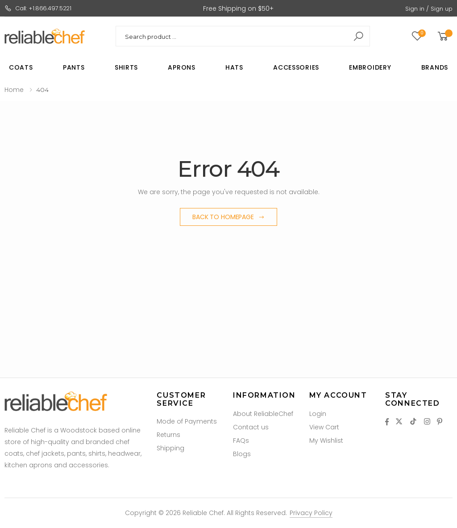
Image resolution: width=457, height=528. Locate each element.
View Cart (324, 427)
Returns (168, 434)
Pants (74, 67)
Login (317, 413)
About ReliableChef (263, 413)
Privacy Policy (311, 512)
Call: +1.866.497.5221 (37, 8)
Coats (21, 67)
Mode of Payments (187, 421)
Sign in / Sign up (429, 8)
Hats (234, 67)
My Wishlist (326, 440)
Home (14, 89)
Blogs (242, 453)
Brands (434, 67)
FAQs (241, 440)
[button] (444, 36)
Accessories (296, 67)
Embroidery (370, 67)
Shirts (126, 67)
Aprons (181, 67)
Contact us (251, 427)
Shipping (170, 448)
